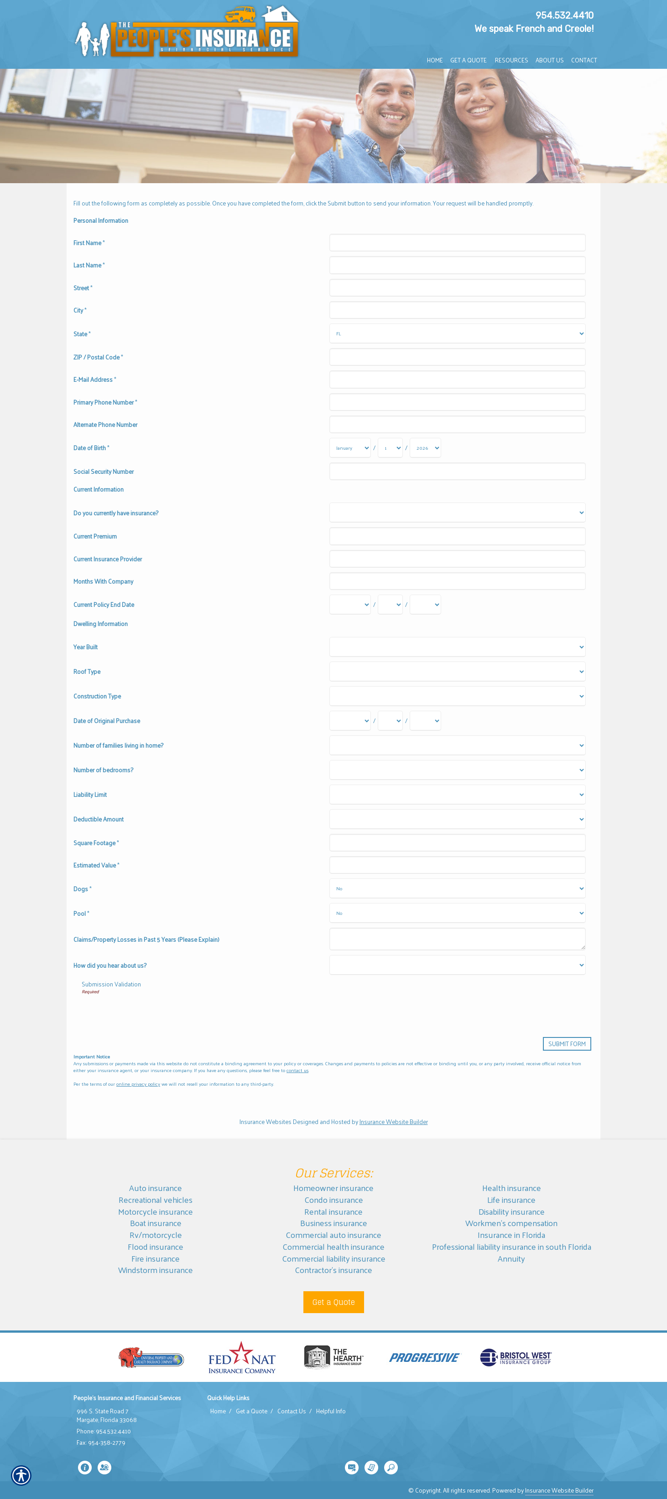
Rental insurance (333, 1211)
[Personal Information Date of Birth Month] (350, 448)
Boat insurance (156, 1222)
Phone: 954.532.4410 (104, 1431)
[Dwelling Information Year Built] (457, 647)
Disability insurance (512, 1211)
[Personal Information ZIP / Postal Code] (457, 357)
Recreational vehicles (156, 1199)
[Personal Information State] (457, 333)
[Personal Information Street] (457, 288)
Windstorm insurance (155, 1269)
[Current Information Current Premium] (457, 536)
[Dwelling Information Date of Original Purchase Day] (390, 721)
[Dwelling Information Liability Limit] (457, 795)
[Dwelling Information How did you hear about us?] (457, 965)
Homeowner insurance (333, 1187)
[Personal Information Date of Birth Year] (425, 448)
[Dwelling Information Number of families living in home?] (457, 745)
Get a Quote (334, 1302)
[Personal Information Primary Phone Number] (457, 402)
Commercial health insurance (333, 1246)
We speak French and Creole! (534, 28)
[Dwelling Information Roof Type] (457, 672)
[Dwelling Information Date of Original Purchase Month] (350, 721)
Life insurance (511, 1199)
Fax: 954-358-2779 (101, 1442)
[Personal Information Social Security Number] (457, 471)
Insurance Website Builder (394, 1121)
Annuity (511, 1258)
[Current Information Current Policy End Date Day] (390, 605)
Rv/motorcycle (156, 1234)
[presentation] (151, 1012)
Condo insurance (333, 1199)
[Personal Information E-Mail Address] (457, 379)
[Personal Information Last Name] (457, 265)
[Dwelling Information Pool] (457, 913)
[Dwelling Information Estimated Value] (457, 865)
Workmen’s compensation (511, 1222)
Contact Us (291, 1411)
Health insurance (511, 1187)
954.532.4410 (565, 15)
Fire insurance (155, 1258)
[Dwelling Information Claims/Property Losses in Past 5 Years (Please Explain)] (457, 939)
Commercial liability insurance (334, 1258)
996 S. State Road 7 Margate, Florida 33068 (107, 1415)
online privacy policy (138, 1083)
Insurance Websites (266, 1121)
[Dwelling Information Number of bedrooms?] (457, 770)
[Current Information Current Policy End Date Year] (425, 605)
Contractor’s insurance (333, 1269)
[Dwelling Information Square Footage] (457, 843)
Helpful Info (331, 1411)
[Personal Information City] (457, 310)
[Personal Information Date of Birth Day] (390, 448)
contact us (297, 1070)
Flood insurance (155, 1246)
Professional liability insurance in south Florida (511, 1246)
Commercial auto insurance (333, 1234)
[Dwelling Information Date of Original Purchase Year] (425, 721)
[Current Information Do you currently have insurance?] (457, 513)
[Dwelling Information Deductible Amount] (457, 819)
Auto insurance (155, 1187)
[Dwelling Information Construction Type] (457, 696)
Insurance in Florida (511, 1234)
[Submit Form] (567, 1043)
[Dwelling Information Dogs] (457, 888)
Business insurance (333, 1222)
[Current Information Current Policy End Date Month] (350, 605)
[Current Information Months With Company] (457, 581)
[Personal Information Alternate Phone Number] (457, 424)
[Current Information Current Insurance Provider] (457, 559)
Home (218, 1411)
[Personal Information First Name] (457, 243)
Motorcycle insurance (155, 1211)
